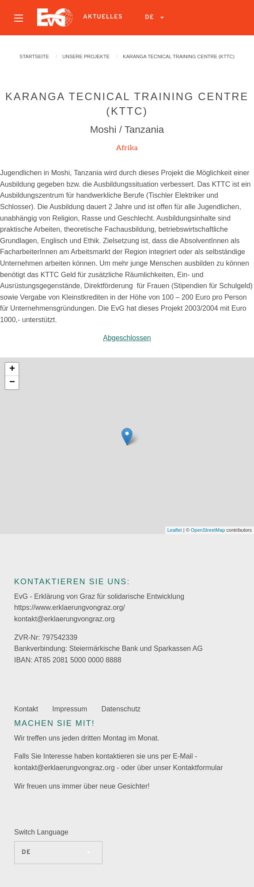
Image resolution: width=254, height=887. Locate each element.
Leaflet (174, 530)
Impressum (69, 709)
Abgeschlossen (127, 338)
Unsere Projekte (86, 56)
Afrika (127, 147)
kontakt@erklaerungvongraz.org (64, 619)
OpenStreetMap (208, 530)
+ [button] (12, 369)
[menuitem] (18, 17)
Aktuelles (103, 17)
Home (54, 17)
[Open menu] (18, 18)
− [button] (12, 382)
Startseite (34, 56)
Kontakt (26, 709)
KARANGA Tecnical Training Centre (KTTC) (179, 56)
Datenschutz (120, 709)
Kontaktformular (198, 767)
